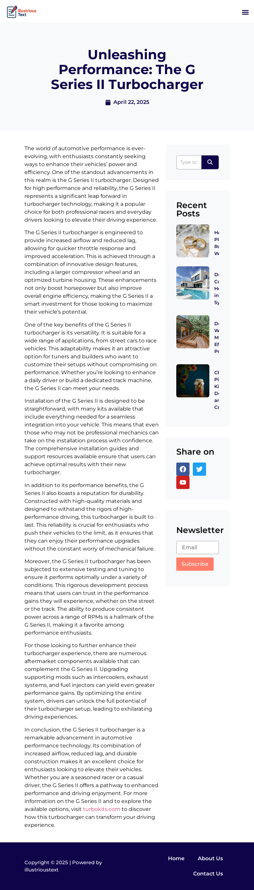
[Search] (188, 162)
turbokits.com (101, 809)
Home (176, 858)
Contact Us (208, 873)
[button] (245, 12)
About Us (210, 858)
